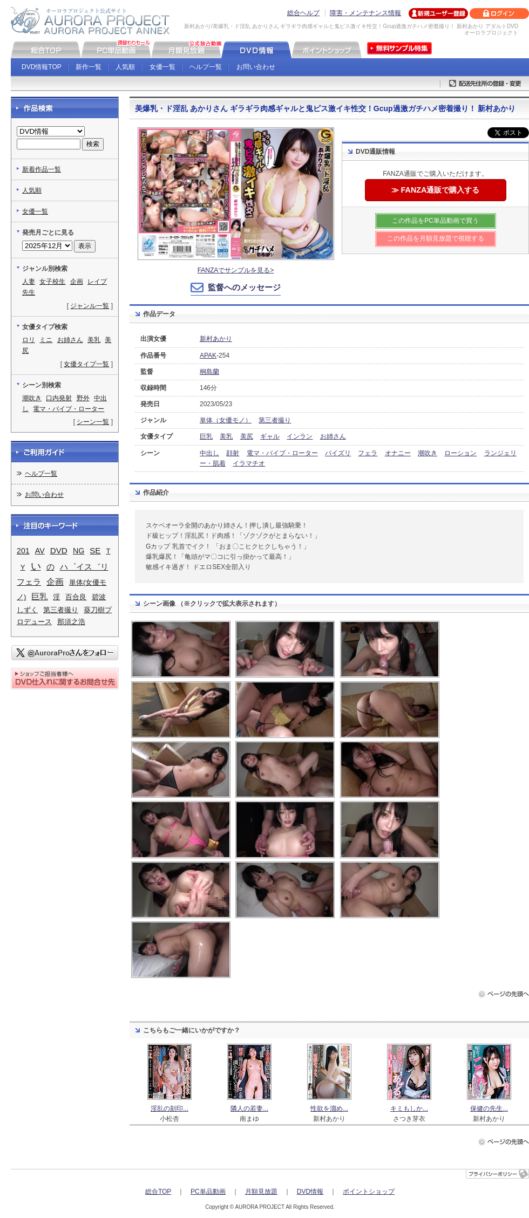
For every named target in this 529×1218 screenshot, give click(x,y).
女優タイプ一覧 (86, 364)
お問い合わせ (255, 67)
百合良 (75, 597)
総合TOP (158, 1191)
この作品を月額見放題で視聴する (435, 238)
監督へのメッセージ (244, 287)
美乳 (226, 436)
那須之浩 (71, 622)
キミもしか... (409, 1108)
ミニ (45, 340)
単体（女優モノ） (226, 420)
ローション (460, 453)
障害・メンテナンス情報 (365, 13)
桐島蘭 (209, 371)
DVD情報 (310, 1191)
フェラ (367, 453)
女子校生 (52, 281)
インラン (300, 436)
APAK (208, 355)
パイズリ (338, 453)
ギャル (270, 436)
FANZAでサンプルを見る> (236, 270)
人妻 (28, 281)
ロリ (28, 340)
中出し (209, 453)
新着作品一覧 (41, 169)
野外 (83, 398)
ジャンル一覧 (89, 306)
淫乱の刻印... (169, 1108)
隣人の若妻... (249, 1108)
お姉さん (333, 436)
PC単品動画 (208, 1191)
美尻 (246, 436)
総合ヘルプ (303, 13)
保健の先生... (489, 1108)
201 (23, 550)
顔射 (232, 453)
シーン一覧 (93, 422)
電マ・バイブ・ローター (282, 453)
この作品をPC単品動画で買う (435, 220)
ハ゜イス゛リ (84, 566)
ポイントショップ (369, 1191)
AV (40, 550)
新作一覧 (88, 67)
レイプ (97, 281)
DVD (58, 550)
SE (95, 550)
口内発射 (59, 398)
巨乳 (206, 436)
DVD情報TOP (42, 67)
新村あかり (216, 339)
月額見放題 (261, 1191)
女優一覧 (162, 67)
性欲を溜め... (329, 1108)
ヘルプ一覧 (205, 67)
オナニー (398, 453)
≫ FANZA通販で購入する (435, 190)
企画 (76, 281)
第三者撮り (275, 420)
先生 (28, 292)
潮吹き (427, 453)
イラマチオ (249, 463)
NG (78, 550)
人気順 (125, 67)
